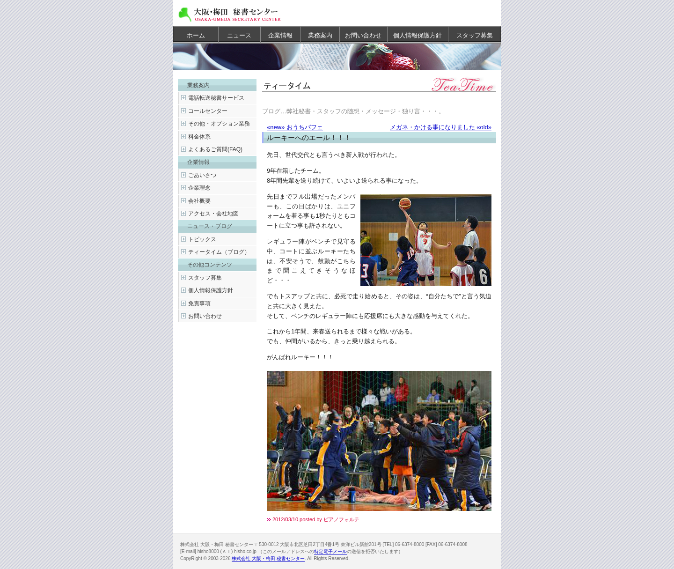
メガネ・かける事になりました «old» (440, 127)
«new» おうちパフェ (295, 127)
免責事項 (199, 303)
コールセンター (207, 111)
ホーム (196, 35)
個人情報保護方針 (417, 35)
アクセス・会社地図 (213, 213)
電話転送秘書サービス (216, 98)
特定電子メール (330, 551)
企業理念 (199, 188)
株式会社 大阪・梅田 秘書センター (268, 558)
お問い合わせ (363, 35)
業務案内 (320, 35)
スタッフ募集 (474, 35)
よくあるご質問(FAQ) (215, 149)
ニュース (239, 35)
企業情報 (280, 35)
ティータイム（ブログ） (219, 252)
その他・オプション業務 (219, 123)
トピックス (202, 239)
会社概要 (199, 201)
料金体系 (199, 136)
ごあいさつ (202, 175)
